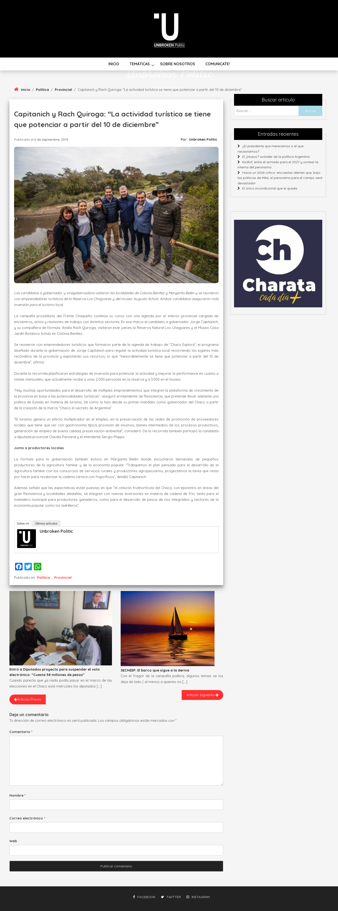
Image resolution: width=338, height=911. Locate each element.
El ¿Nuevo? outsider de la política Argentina (276, 156)
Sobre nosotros (177, 64)
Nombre (17, 795)
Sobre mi (23, 523)
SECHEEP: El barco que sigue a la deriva (155, 670)
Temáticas (140, 64)
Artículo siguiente (202, 695)
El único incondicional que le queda (269, 188)
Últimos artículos (46, 523)
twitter (171, 897)
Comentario (20, 732)
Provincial (63, 577)
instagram (198, 897)
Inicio (113, 64)
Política (43, 577)
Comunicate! (217, 64)
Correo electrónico (27, 818)
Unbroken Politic (169, 72)
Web (13, 841)
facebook (144, 897)
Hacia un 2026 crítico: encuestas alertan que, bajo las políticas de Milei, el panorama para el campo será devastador (280, 177)
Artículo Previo (27, 699)
